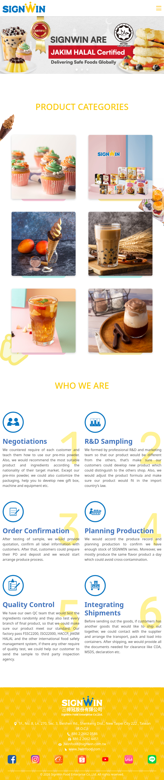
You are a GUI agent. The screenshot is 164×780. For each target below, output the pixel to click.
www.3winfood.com (82, 749)
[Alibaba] (58, 759)
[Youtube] (105, 759)
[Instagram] (35, 759)
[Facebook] (12, 759)
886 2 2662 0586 (82, 733)
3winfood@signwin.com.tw (82, 744)
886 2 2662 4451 (83, 738)
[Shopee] (82, 759)
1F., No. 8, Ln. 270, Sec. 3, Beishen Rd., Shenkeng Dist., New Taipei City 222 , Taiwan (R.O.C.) (82, 726)
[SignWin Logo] (82, 701)
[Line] (152, 759)
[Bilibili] (128, 759)
